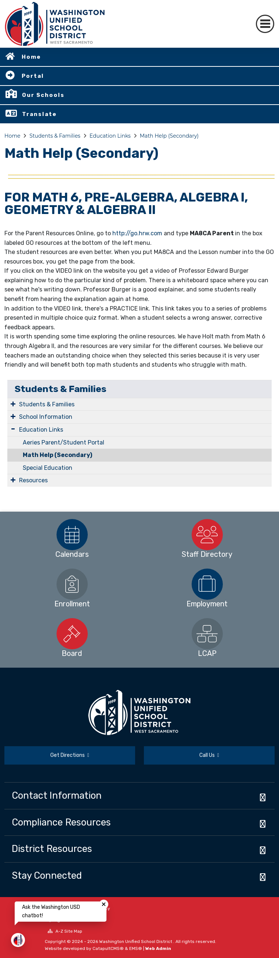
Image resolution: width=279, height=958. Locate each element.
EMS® (135, 948)
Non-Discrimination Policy (79, 908)
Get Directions (69, 755)
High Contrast (68, 919)
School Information (45, 416)
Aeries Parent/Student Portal (63, 442)
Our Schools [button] (43, 95)
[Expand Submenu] (13, 404)
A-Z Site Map (65, 931)
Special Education (47, 467)
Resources (33, 480)
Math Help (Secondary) (169, 136)
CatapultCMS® (108, 948)
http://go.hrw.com (137, 233)
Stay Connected (47, 875)
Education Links (110, 136)
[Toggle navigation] (265, 24)
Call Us (209, 755)
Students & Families (54, 136)
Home (31, 57)
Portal (33, 76)
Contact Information (57, 795)
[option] (72, 534)
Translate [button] (39, 114)
